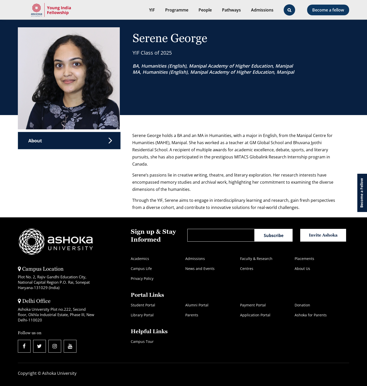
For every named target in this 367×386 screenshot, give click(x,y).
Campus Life (141, 268)
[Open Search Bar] (289, 10)
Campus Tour (142, 341)
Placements (304, 258)
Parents (191, 315)
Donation (302, 305)
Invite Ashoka (323, 235)
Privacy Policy (142, 278)
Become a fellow (328, 10)
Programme (176, 10)
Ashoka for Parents (311, 315)
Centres (246, 268)
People (205, 10)
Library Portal (142, 315)
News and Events (200, 268)
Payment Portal (253, 305)
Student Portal (143, 305)
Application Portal (255, 315)
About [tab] (35, 141)
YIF (152, 10)
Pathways (231, 10)
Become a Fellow (361, 193)
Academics (140, 258)
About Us (302, 268)
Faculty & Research (256, 258)
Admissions (262, 10)
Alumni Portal (196, 305)
